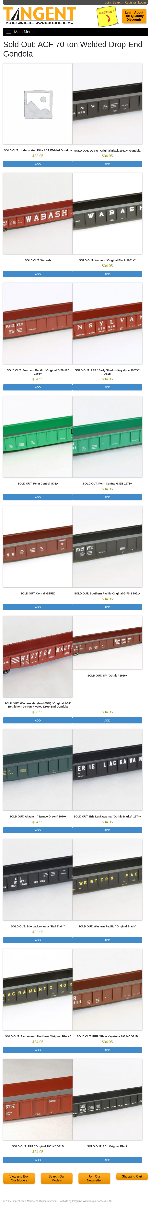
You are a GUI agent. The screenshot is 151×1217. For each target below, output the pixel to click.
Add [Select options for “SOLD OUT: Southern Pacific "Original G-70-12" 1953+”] (38, 387)
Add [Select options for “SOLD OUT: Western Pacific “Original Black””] (107, 940)
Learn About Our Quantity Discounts (134, 16)
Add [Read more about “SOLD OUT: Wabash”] (38, 274)
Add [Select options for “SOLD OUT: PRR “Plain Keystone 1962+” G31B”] (107, 1050)
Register (130, 2)
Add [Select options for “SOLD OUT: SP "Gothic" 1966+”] (107, 720)
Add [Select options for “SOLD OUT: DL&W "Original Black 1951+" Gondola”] (107, 164)
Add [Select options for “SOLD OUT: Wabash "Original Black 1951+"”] (107, 274)
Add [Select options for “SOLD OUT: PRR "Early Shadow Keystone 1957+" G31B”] (107, 387)
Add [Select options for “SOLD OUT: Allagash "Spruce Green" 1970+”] (38, 830)
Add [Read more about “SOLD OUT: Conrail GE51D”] (38, 607)
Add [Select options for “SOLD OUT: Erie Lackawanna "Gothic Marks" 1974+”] (107, 830)
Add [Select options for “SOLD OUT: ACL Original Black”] (107, 1160)
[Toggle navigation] (8, 32)
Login (142, 2)
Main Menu (24, 32)
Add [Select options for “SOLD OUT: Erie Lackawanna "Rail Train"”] (38, 940)
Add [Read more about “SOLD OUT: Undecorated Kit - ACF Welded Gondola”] (38, 164)
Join (107, 2)
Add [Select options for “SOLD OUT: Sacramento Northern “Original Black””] (38, 1050)
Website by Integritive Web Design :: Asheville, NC (86, 1201)
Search (118, 2)
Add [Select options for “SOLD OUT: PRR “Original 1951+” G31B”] (38, 1160)
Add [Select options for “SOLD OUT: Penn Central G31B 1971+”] (107, 497)
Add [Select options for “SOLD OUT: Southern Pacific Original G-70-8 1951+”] (107, 607)
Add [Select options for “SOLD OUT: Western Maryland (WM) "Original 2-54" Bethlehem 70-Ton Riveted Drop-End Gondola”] (38, 720)
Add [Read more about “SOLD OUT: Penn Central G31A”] (38, 497)
